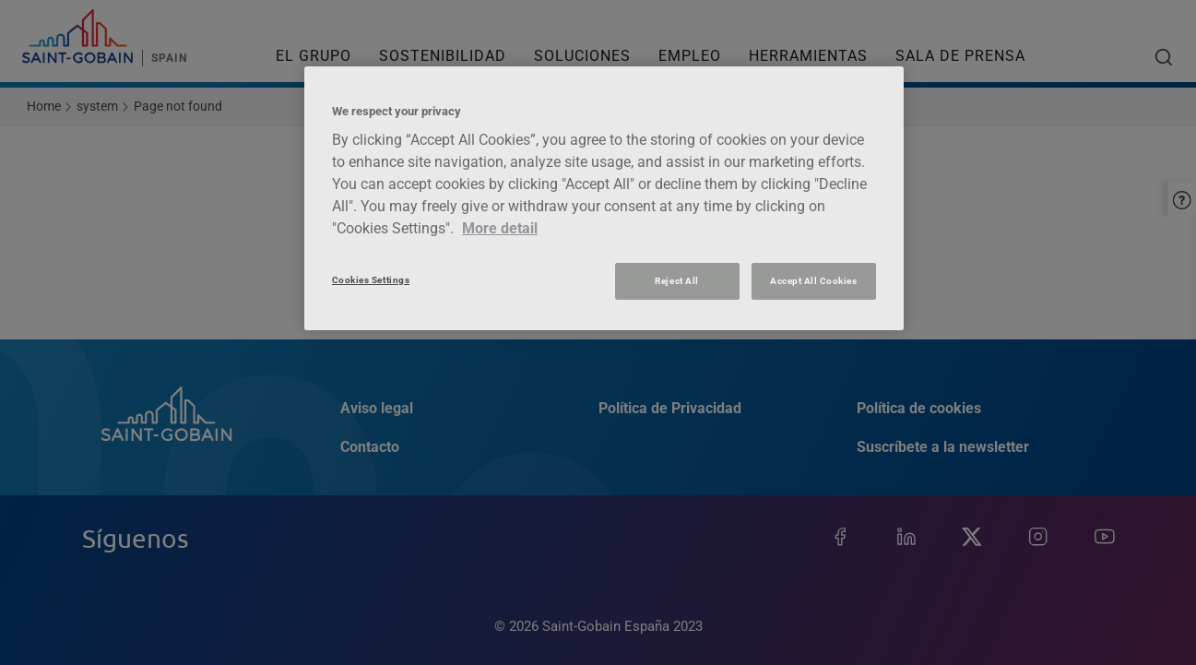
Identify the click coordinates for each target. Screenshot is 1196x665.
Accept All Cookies (813, 281)
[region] (604, 198)
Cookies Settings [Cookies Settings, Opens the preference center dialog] (370, 280)
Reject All (676, 281)
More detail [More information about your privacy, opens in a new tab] (500, 228)
